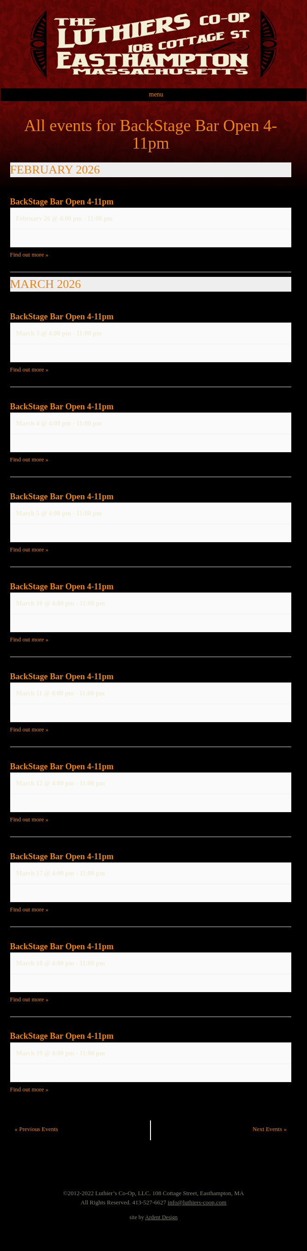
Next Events (270, 1129)
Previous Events (36, 1129)
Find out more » (29, 254)
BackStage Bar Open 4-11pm (62, 201)
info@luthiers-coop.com (197, 1202)
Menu (156, 94)
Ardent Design (161, 1217)
